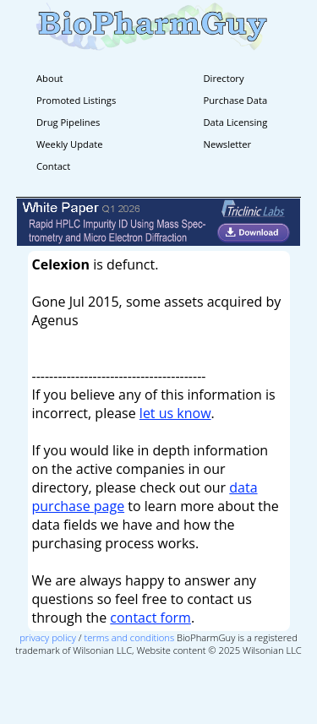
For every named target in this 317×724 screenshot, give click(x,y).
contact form (150, 617)
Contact (53, 166)
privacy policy (47, 637)
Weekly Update (69, 144)
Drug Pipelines (68, 122)
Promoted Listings (76, 100)
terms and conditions (130, 637)
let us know (175, 413)
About (49, 78)
